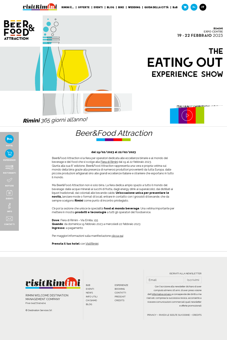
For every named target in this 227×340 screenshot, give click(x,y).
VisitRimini (92, 243)
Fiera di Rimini (109, 161)
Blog (111, 8)
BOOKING (120, 289)
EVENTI (90, 289)
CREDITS (119, 300)
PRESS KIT (120, 296)
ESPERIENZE (121, 285)
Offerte (84, 8)
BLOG (89, 304)
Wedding (134, 8)
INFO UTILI (91, 296)
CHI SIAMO (91, 300)
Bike (121, 8)
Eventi (98, 8)
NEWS (89, 292)
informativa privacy (162, 294)
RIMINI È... (67, 8)
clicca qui (117, 235)
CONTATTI (120, 292)
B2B (175, 8)
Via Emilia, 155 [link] (89, 220)
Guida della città (156, 8)
